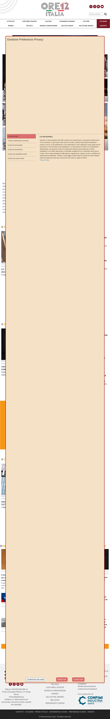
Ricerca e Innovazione (48, 26)
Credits (90, 712)
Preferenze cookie (77, 712)
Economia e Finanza (67, 21)
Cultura (48, 21)
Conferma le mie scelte (35, 679)
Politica (29, 26)
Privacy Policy (41, 712)
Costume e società (55, 687)
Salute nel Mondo (86, 26)
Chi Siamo (103, 21)
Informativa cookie (58, 712)
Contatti (103, 26)
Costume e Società (29, 21)
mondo (55, 694)
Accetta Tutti (78, 679)
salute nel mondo (55, 697)
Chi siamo (29, 712)
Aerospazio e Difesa (55, 703)
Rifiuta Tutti (62, 679)
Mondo (10, 26)
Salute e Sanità (67, 26)
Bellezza (55, 700)
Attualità (10, 21)
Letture (86, 21)
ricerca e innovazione (55, 691)
